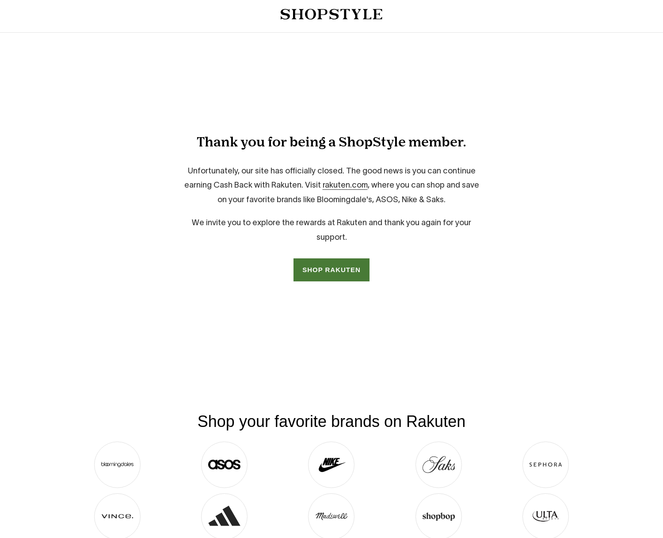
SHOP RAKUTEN (331, 269)
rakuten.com (345, 185)
